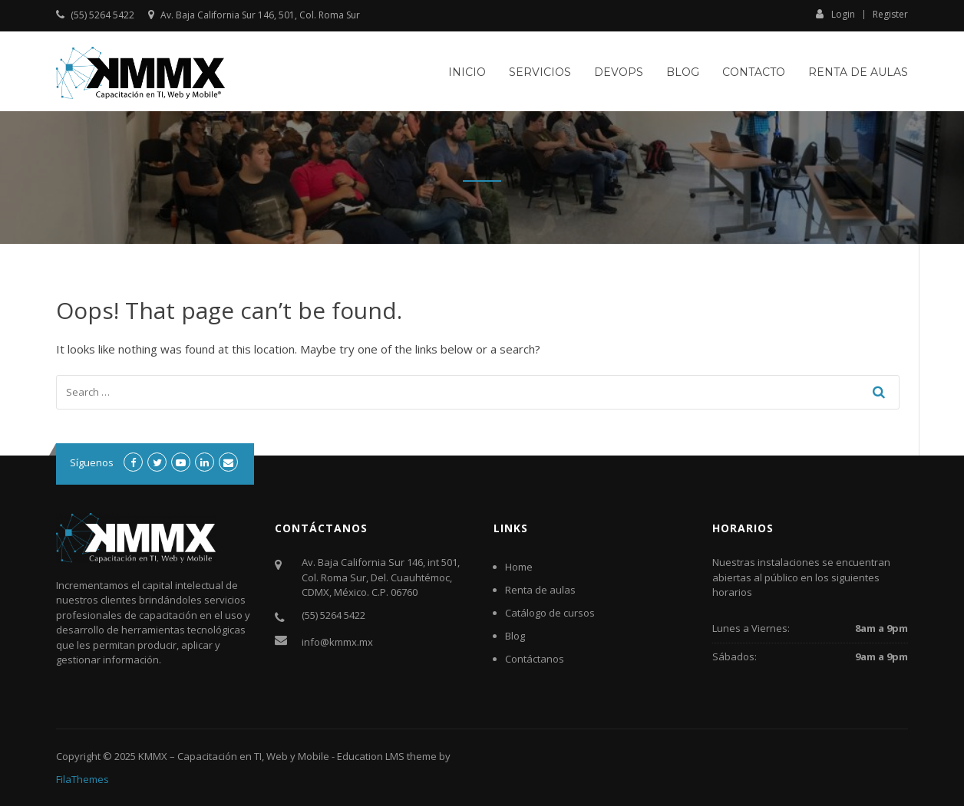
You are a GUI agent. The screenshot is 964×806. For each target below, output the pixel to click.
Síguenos (92, 462)
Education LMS (370, 756)
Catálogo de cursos (550, 613)
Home (519, 567)
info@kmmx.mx (337, 642)
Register (890, 14)
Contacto (753, 72)
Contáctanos (534, 659)
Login (835, 13)
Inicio (467, 72)
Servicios (540, 72)
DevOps (618, 72)
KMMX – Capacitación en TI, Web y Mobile (233, 756)
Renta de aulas (858, 72)
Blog (682, 72)
